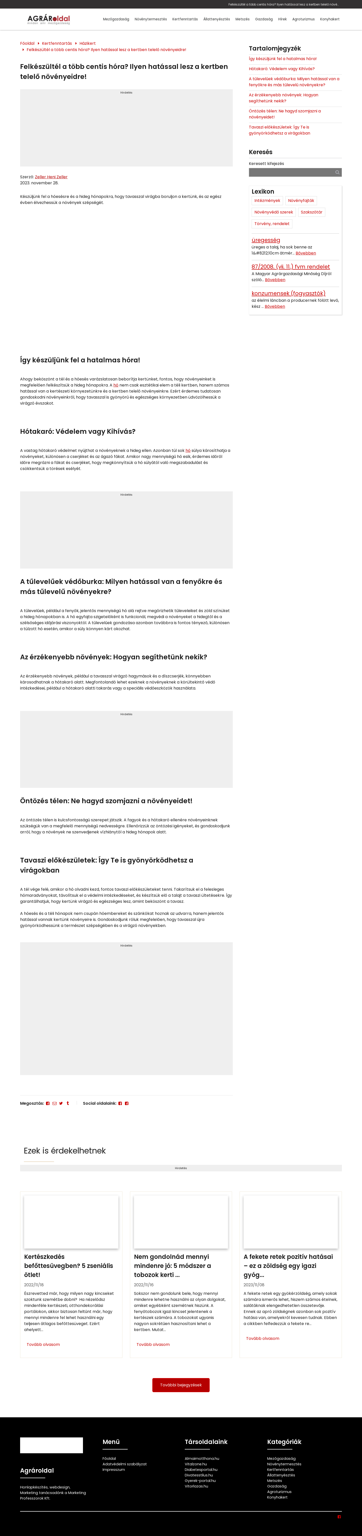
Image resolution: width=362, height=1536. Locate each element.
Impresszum (114, 1469)
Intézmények (267, 200)
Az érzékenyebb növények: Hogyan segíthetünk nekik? (283, 98)
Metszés (243, 19)
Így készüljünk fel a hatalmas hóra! (283, 59)
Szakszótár (312, 212)
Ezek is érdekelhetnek (65, 1150)
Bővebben (306, 253)
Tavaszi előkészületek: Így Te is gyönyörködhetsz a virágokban (279, 130)
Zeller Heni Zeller (51, 177)
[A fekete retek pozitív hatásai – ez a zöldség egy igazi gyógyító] (291, 1274)
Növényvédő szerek (273, 212)
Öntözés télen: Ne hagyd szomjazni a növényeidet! (285, 114)
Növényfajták (301, 200)
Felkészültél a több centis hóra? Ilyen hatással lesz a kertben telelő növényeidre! (284, 4)
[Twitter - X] (61, 1103)
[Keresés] (337, 172)
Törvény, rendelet (272, 224)
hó (115, 385)
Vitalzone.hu (196, 1464)
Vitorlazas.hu (196, 1486)
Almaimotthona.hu (202, 1458)
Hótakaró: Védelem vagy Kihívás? (282, 69)
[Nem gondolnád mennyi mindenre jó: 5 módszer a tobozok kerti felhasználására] (181, 1274)
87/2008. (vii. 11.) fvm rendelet (291, 266)
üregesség (266, 240)
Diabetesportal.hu (201, 1469)
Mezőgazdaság (116, 19)
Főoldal (27, 43)
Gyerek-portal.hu (200, 1480)
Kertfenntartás (185, 19)
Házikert (87, 43)
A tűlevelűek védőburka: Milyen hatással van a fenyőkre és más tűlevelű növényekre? (294, 82)
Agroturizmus (303, 19)
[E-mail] (54, 1103)
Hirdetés (126, 93)
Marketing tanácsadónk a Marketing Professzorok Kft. (53, 1495)
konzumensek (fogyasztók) (289, 293)
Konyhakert (330, 19)
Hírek (282, 19)
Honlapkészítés (34, 1487)
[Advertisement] (126, 130)
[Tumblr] (67, 1103)
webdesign (60, 1487)
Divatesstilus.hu (199, 1475)
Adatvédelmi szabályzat (125, 1464)
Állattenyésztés (216, 19)
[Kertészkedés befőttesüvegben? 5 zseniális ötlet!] (71, 1274)
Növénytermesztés (151, 19)
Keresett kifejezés (266, 163)
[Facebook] (48, 1103)
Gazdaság (264, 19)
